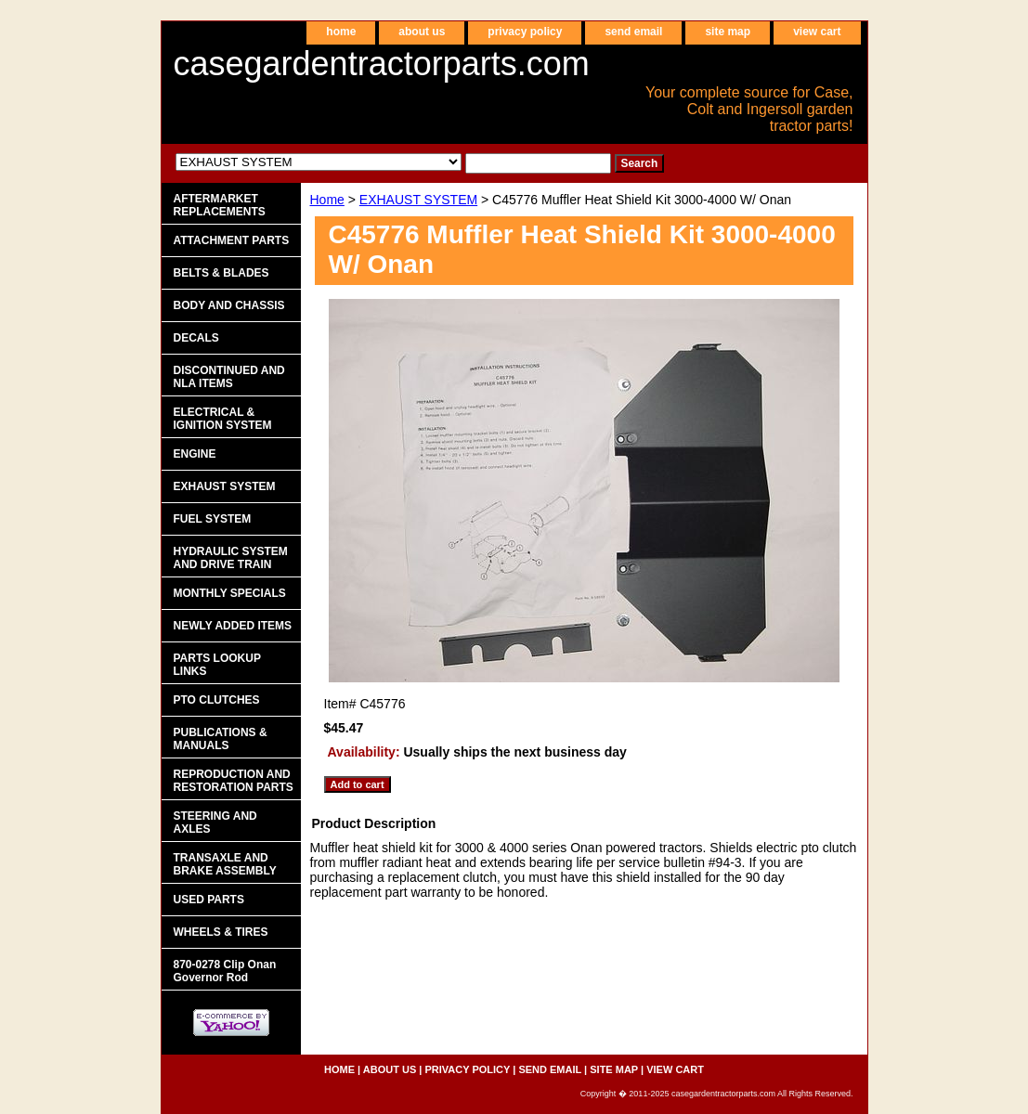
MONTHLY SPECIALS (230, 593)
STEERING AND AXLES (215, 823)
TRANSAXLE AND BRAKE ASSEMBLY (225, 864)
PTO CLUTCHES (217, 699)
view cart (816, 31)
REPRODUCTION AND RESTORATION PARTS (233, 781)
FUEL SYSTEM (213, 518)
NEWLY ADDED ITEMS (233, 625)
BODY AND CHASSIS (229, 305)
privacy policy (525, 31)
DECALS (196, 337)
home (341, 31)
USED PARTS (209, 899)
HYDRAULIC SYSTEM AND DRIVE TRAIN (231, 558)
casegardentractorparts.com (382, 64)
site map (727, 31)
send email (633, 31)
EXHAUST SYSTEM (418, 199)
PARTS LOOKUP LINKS (217, 665)
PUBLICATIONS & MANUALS (220, 739)
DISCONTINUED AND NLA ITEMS (229, 377)
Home (327, 199)
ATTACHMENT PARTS (232, 240)
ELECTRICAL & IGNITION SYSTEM (223, 419)
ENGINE (195, 453)
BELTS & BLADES (221, 272)
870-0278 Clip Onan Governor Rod (225, 971)
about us (421, 31)
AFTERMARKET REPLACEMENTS (220, 205)
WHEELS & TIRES (221, 932)
